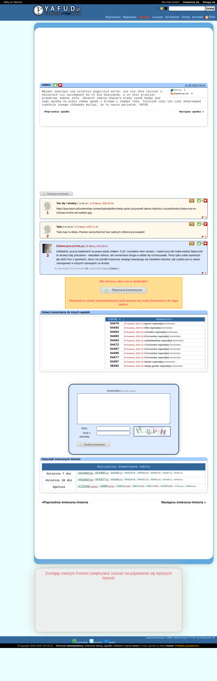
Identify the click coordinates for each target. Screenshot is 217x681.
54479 (114, 329)
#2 (86, 272)
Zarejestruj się (191, 2)
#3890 (107, 497)
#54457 (178, 484)
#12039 (88, 497)
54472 (114, 354)
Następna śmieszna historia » (183, 513)
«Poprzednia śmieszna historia (65, 513)
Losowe (157, 17)
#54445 (167, 490)
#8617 (152, 496)
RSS (210, 17)
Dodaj (186, 17)
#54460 (85, 484)
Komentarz (121, 395)
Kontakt (197, 17)
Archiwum (172, 17)
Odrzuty (144, 17)
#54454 (155, 483)
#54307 (101, 490)
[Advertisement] (16, 340)
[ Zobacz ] (113, 272)
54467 (114, 359)
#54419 (178, 490)
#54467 (167, 484)
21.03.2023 (191, 85)
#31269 (166, 497)
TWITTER (96, 653)
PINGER (109, 653)
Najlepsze (129, 17)
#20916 (123, 496)
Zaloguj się (209, 2)
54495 (114, 364)
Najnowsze (113, 17)
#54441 (155, 490)
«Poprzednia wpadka (56, 115)
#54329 (130, 490)
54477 (114, 369)
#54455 (116, 483)
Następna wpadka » (191, 115)
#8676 (138, 496)
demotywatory (75, 656)
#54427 (143, 490)
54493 (114, 334)
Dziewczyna (63, 250)
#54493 (143, 483)
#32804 (191, 497)
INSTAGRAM (80, 653)
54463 (114, 349)
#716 (179, 497)
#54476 (130, 483)
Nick (84, 438)
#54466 (101, 483)
